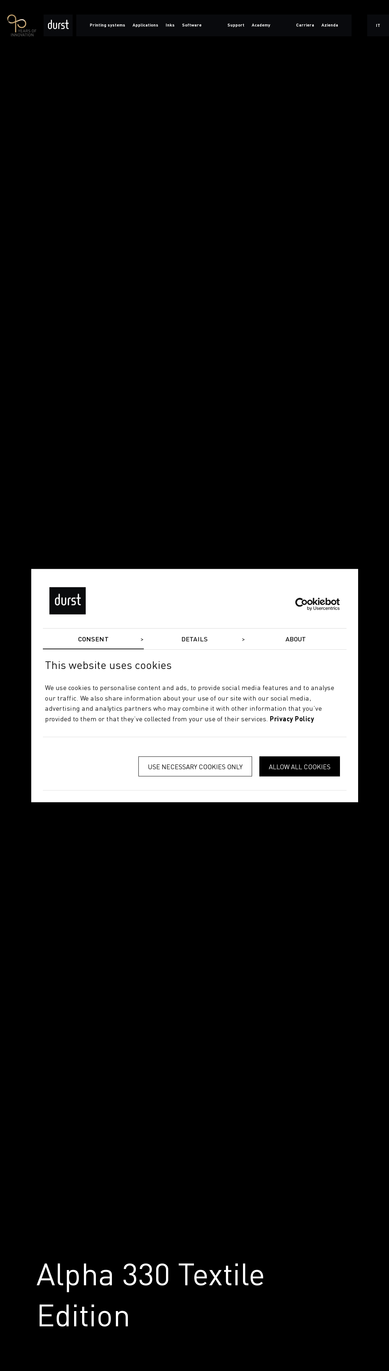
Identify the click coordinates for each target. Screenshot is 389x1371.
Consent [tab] (93, 639)
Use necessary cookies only (195, 766)
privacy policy (292, 719)
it (378, 26)
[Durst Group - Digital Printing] (58, 25)
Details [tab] (194, 639)
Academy (261, 25)
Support (235, 25)
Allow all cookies (300, 766)
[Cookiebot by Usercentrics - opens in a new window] (308, 604)
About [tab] (295, 639)
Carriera (305, 25)
